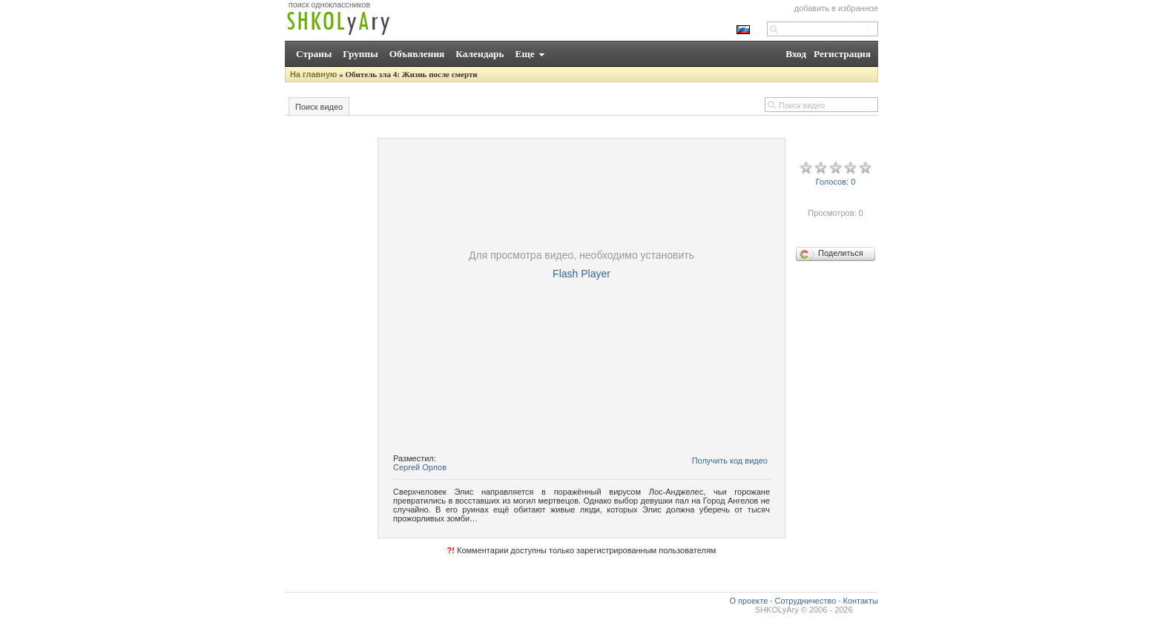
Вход (795, 53)
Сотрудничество (805, 600)
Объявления (417, 53)
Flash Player (581, 274)
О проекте (748, 600)
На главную (313, 74)
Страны (314, 53)
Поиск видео (319, 106)
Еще (525, 53)
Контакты (860, 600)
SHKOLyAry (777, 609)
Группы (360, 53)
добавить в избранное (836, 8)
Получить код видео (730, 460)
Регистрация (842, 53)
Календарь (479, 53)
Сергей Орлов (420, 467)
